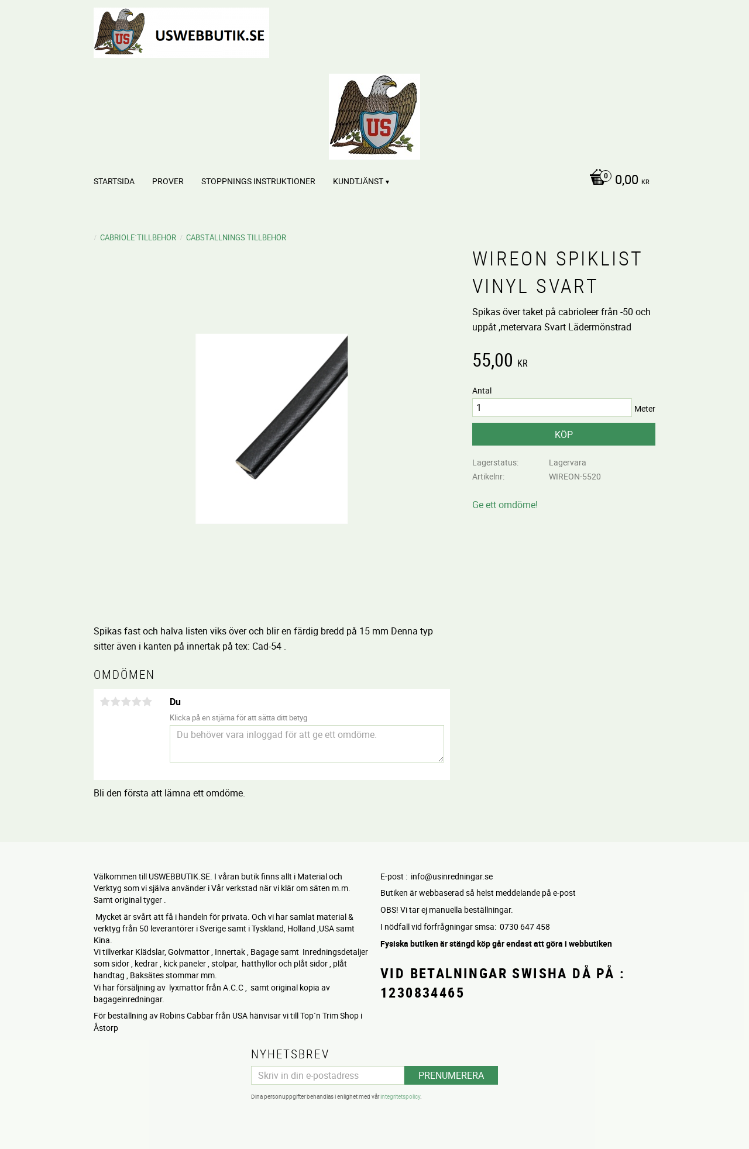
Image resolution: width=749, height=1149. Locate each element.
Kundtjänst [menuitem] (358, 181)
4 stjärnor (136, 701)
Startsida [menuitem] (114, 181)
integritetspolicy (400, 1096)
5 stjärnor (147, 701)
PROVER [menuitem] (168, 181)
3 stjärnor (126, 701)
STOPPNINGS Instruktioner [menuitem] (258, 181)
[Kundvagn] (616, 180)
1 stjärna (104, 701)
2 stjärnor (115, 701)
